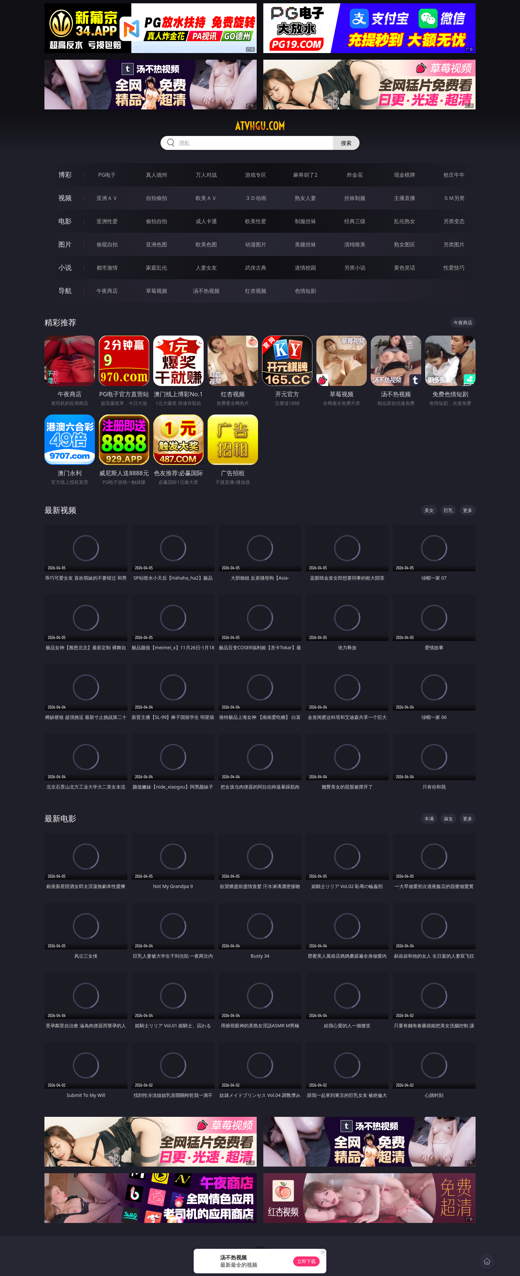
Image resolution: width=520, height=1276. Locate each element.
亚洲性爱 (107, 221)
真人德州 (156, 174)
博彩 (65, 174)
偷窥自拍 (107, 244)
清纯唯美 (354, 244)
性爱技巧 (454, 267)
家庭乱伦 (156, 267)
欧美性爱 (255, 221)
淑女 (448, 818)
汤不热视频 (206, 290)
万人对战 (206, 174)
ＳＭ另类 (454, 198)
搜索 (346, 143)
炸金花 (355, 174)
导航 (65, 290)
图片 (65, 244)
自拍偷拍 (156, 198)
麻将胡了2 (305, 174)
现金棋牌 (404, 174)
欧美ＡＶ (206, 198)
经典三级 (354, 221)
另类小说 (354, 267)
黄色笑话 (404, 267)
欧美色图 (206, 244)
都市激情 (107, 267)
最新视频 (60, 509)
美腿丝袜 (305, 244)
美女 (429, 510)
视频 (65, 197)
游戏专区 (255, 174)
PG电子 (107, 174)
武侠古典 (255, 267)
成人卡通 (206, 221)
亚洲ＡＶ (107, 198)
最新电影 (60, 818)
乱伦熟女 (404, 221)
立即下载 (306, 1261)
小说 (65, 267)
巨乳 (448, 510)
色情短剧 (305, 290)
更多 (467, 510)
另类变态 (454, 221)
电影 (65, 221)
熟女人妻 (305, 198)
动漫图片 (255, 244)
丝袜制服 (354, 198)
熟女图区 (404, 244)
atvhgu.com (260, 126)
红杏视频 (255, 290)
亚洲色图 (156, 244)
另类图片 (454, 244)
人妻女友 (206, 267)
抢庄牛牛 (454, 174)
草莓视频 (156, 290)
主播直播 (404, 198)
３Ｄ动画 (255, 198)
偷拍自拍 (156, 221)
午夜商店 (107, 290)
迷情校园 (305, 267)
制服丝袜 (305, 221)
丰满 (429, 818)
